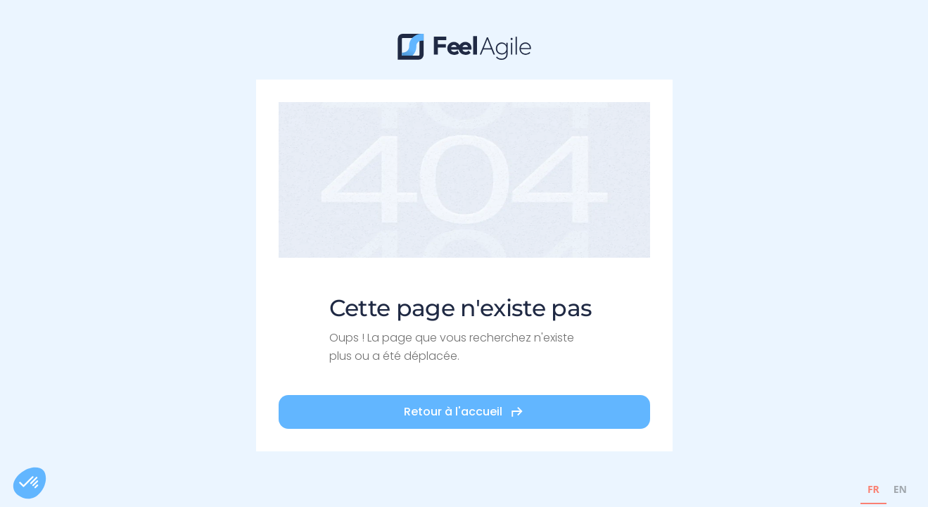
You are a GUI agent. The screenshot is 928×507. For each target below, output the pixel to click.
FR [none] (873, 489)
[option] (900, 491)
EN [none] (900, 489)
